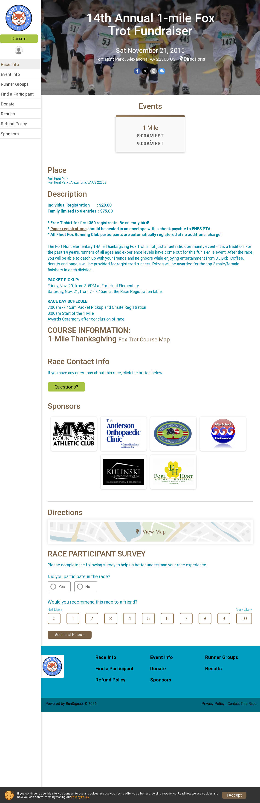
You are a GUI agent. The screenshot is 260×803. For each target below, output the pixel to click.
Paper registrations (71, 232)
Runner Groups (18, 84)
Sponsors (13, 133)
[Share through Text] (163, 71)
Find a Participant (20, 94)
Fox (126, 343)
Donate (21, 38)
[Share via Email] (155, 71)
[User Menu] (22, 50)
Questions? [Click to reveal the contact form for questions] (69, 390)
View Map (152, 535)
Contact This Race (242, 707)
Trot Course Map (152, 343)
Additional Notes (71, 638)
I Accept (234, 795)
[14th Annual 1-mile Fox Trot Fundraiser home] (22, 18)
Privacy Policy (213, 707)
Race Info (13, 64)
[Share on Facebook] (139, 71)
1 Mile (152, 131)
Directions (196, 59)
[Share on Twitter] (147, 71)
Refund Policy (17, 123)
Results (11, 113)
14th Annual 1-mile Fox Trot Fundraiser (152, 24)
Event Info (13, 74)
